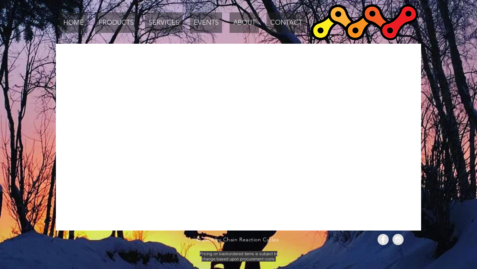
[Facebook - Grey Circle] (383, 239)
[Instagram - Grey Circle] (398, 239)
